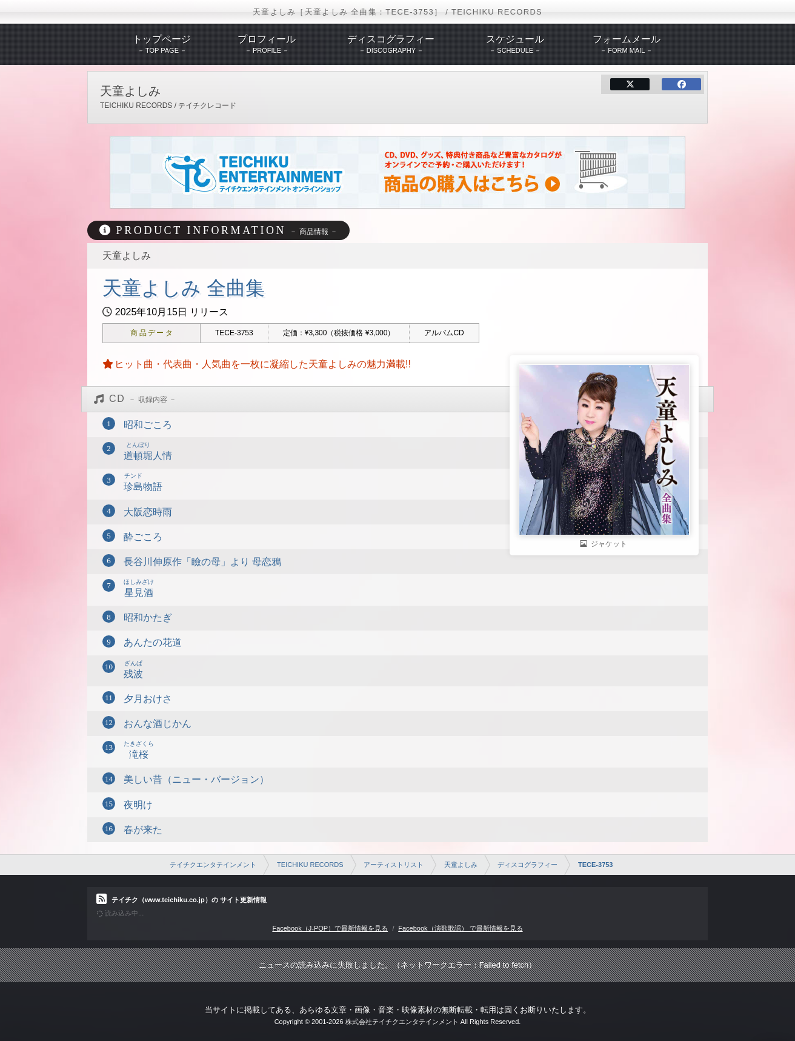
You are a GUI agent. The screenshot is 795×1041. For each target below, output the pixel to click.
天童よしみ (460, 864)
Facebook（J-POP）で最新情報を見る (330, 928)
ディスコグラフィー (527, 864)
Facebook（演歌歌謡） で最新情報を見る (460, 928)
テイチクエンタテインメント (213, 864)
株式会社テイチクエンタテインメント (402, 1021)
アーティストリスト (394, 864)
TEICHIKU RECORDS (310, 864)
